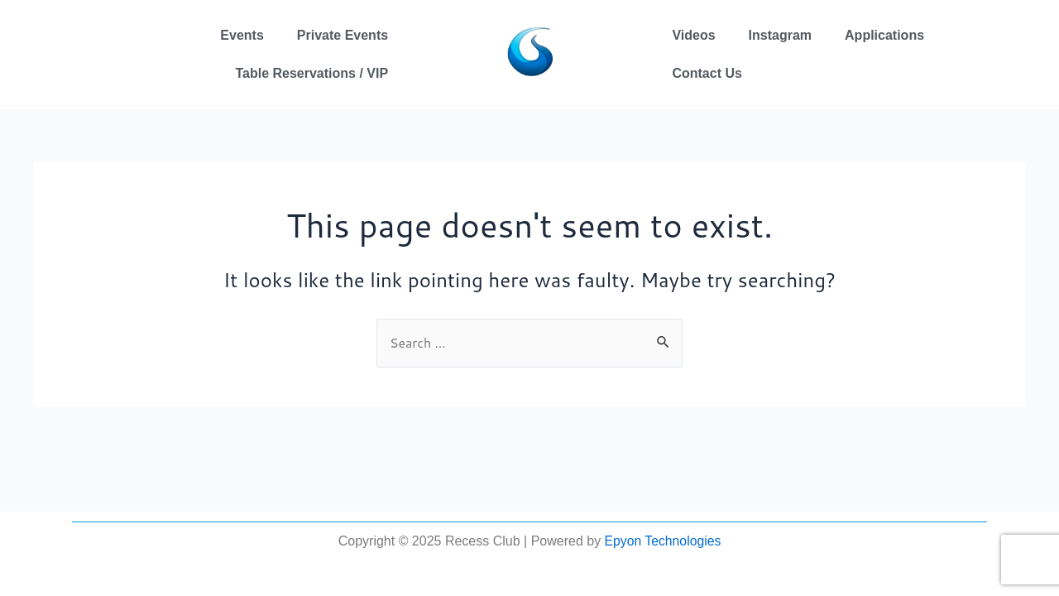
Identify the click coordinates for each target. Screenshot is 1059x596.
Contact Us (706, 73)
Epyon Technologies (662, 541)
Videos (693, 35)
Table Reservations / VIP (311, 73)
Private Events (342, 35)
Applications (884, 35)
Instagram (780, 35)
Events (241, 35)
